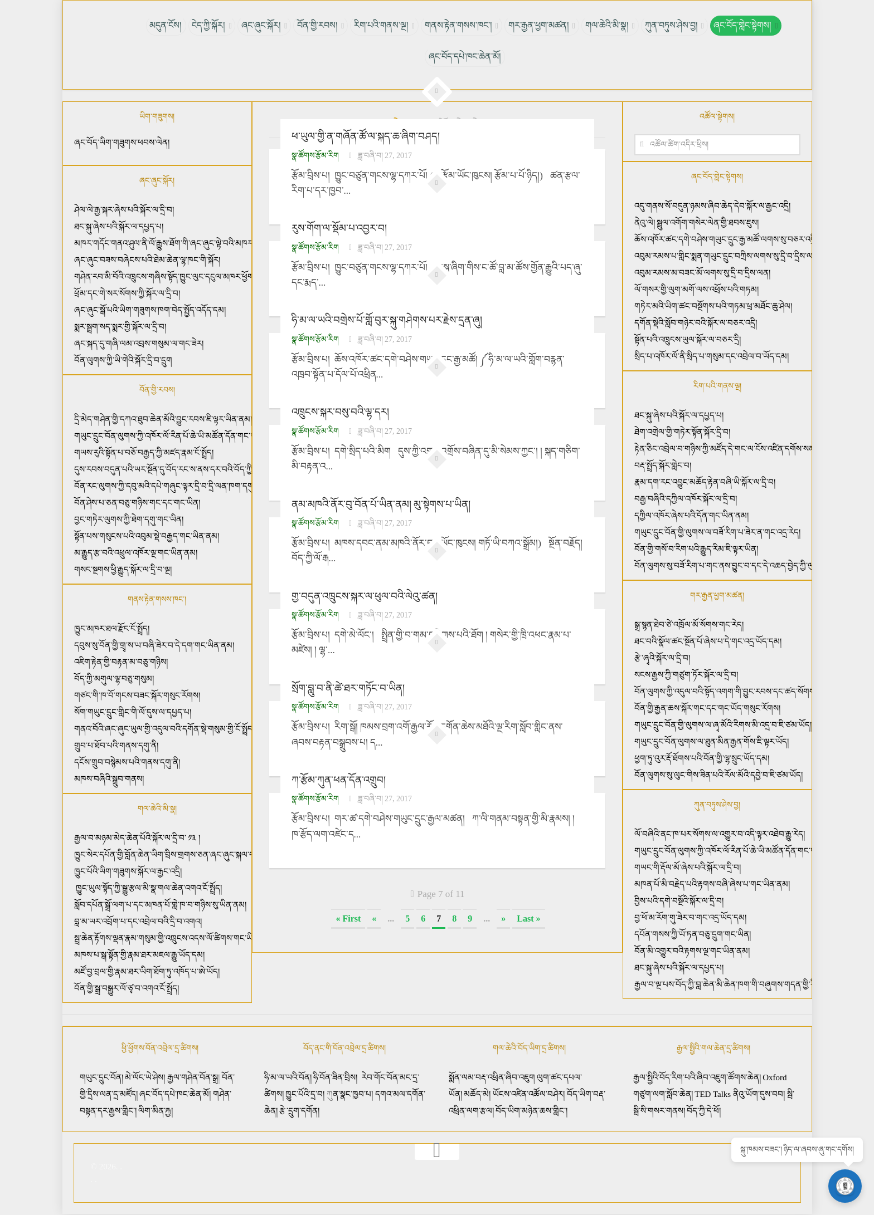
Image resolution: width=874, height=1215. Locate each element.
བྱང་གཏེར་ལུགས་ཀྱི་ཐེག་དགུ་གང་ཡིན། (128, 519)
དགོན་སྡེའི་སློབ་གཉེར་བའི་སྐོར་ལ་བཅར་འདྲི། (695, 323)
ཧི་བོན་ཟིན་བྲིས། (335, 1077)
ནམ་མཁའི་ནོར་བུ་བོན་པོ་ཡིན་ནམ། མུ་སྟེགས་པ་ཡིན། (381, 503)
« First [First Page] (348, 917)
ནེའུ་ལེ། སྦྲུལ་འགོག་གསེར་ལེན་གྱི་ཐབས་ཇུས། (696, 222)
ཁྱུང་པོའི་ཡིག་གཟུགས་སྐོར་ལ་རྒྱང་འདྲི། (128, 871)
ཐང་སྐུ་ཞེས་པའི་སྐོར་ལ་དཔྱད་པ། (118, 226)
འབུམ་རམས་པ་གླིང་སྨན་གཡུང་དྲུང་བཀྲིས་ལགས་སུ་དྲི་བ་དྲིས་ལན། (727, 256)
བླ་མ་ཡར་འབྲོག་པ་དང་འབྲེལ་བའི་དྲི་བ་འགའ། (138, 921)
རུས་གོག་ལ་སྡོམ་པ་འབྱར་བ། (339, 228)
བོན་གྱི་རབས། (319, 25)
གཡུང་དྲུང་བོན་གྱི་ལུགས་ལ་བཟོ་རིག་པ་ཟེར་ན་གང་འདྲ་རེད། (718, 532)
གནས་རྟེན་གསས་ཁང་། (458, 25)
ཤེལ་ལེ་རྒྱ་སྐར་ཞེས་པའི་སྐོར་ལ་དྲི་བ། (124, 209)
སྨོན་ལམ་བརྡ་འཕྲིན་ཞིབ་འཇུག (492, 1077)
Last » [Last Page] (528, 917)
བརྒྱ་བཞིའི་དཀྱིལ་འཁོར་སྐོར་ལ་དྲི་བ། (686, 498)
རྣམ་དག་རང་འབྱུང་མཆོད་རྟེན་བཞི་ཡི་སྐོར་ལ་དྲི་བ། (706, 482)
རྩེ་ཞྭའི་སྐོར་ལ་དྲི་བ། (662, 658)
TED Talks (713, 1094)
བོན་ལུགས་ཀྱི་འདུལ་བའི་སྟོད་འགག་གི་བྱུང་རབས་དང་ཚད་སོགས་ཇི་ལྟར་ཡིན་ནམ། (748, 691)
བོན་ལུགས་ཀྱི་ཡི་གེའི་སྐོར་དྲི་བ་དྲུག (123, 360)
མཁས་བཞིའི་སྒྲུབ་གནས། (109, 779)
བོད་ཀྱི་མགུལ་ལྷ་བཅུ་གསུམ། (114, 678)
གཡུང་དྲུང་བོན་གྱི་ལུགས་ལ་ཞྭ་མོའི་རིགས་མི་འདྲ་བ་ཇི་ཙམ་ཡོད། (723, 725)
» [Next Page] (503, 917)
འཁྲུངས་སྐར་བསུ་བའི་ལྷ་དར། (339, 411)
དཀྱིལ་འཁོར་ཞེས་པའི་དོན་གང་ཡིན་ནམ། (692, 515)
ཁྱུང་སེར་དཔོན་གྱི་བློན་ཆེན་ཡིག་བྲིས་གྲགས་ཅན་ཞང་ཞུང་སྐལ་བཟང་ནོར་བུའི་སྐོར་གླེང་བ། (198, 854)
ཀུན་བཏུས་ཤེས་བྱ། (667, 25)
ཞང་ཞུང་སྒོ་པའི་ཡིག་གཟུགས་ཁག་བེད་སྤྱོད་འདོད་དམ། (150, 310)
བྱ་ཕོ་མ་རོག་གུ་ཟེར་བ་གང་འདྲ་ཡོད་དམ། (690, 917)
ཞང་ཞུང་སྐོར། (264, 25)
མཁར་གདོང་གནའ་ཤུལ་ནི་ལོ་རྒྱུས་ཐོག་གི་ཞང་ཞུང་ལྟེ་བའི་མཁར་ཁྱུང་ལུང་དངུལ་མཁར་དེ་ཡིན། (205, 243)
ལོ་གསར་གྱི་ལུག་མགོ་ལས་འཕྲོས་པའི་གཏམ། (696, 289)
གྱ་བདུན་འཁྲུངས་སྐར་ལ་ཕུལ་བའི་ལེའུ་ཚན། (364, 595)
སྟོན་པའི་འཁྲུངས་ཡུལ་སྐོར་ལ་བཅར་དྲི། (687, 339)
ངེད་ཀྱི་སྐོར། (212, 25)
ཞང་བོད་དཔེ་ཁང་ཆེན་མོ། (465, 56)
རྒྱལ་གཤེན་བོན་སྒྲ (192, 1077)
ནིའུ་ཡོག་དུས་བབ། (759, 1094)
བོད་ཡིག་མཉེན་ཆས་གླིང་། (531, 1110)
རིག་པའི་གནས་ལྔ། (382, 25)
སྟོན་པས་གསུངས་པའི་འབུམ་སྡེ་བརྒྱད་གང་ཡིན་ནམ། (146, 536)
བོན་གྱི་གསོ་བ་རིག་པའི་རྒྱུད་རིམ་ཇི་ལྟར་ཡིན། (697, 549)
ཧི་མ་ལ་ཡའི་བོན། (289, 1077)
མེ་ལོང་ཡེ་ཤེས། (146, 1077)
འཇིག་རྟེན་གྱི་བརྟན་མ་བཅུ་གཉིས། (121, 662)
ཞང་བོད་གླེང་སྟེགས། (738, 25)
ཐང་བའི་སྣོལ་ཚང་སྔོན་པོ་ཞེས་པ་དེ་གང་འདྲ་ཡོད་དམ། (707, 641)
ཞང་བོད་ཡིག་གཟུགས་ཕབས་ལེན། (121, 142)
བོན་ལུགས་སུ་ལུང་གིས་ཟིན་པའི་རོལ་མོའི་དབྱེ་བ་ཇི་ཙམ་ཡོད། (718, 775)
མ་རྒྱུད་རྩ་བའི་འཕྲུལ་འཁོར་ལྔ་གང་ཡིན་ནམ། (135, 552)
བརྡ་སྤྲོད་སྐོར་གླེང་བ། (662, 465)
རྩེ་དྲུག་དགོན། (300, 1110)
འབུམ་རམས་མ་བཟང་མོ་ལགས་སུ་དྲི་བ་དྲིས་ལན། (702, 272)
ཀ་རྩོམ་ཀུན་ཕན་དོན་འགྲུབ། (338, 778)
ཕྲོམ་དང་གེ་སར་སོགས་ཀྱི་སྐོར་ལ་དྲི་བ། (127, 293)
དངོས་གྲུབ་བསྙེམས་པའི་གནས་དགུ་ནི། (127, 762)
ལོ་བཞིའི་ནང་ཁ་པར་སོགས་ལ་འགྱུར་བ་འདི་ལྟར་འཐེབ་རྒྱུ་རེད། (719, 834)
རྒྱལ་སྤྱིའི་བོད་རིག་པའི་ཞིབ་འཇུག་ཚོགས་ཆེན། (697, 1077)
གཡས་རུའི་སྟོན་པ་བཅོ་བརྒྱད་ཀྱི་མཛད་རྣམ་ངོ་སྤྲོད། (143, 452)
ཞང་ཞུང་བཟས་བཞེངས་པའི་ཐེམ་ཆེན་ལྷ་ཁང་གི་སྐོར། (147, 260)
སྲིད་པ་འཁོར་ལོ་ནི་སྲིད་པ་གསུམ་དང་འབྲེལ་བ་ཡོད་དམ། (711, 356)
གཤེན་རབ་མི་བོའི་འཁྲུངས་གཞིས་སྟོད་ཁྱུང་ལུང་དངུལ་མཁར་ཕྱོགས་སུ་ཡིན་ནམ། (184, 276)
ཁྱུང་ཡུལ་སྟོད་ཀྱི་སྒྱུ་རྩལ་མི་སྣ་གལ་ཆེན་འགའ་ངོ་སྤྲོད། (148, 888)
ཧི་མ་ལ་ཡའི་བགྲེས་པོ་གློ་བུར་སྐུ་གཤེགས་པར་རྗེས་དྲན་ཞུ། (386, 320)
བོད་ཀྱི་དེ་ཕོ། (704, 1110)
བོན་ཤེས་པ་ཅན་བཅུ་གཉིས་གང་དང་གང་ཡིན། (137, 502)
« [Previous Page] (374, 917)
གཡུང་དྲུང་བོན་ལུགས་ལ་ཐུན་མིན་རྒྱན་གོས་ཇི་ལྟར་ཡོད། (711, 741)
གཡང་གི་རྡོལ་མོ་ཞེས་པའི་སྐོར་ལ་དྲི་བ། (687, 867)
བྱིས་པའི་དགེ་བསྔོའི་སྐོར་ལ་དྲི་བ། (679, 900)
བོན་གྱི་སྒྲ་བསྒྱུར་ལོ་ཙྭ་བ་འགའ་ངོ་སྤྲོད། (126, 988)
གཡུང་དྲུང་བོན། (101, 1077)
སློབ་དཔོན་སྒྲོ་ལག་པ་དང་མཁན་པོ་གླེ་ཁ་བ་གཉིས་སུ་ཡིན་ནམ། (160, 904)
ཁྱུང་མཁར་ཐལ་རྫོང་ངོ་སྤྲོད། (111, 628)
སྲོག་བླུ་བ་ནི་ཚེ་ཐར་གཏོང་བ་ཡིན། (348, 687)
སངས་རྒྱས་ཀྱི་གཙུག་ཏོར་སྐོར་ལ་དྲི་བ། (686, 674)
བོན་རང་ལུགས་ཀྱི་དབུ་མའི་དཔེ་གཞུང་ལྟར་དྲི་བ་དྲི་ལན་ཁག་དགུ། (164, 486)
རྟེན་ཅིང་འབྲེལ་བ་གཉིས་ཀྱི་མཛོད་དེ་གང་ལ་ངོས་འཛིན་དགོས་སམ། (725, 448)
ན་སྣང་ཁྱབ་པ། (353, 1094)
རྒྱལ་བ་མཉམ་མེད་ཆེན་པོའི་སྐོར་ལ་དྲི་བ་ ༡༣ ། (137, 838)
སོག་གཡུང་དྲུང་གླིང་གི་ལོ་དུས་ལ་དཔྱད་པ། (132, 712)
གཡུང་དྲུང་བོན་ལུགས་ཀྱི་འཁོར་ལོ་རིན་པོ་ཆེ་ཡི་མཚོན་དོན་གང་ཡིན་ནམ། (175, 436)
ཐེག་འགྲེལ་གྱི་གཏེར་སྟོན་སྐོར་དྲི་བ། (682, 432)
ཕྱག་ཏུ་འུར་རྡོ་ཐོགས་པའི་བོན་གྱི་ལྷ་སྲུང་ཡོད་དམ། (701, 758)
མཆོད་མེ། (477, 1094)
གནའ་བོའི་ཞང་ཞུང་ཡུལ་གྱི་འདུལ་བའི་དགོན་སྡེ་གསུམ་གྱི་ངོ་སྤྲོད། (164, 728)
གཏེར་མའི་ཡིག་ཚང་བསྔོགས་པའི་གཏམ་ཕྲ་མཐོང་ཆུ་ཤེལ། (713, 306)
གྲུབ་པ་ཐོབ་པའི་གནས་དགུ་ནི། (116, 745)
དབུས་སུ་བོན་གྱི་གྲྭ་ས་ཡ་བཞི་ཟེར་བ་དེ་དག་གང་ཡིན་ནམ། (154, 645)
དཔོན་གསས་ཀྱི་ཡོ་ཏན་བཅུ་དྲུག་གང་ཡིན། (692, 934)
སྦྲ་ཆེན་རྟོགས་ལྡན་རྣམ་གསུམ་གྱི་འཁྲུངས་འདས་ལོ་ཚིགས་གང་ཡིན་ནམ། (173, 938)
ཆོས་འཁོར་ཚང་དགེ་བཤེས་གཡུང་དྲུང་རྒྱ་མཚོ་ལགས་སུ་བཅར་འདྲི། (725, 239)
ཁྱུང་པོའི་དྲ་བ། (304, 1094)
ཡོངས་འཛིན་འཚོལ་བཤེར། (530, 1094)
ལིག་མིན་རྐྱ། (155, 1110)
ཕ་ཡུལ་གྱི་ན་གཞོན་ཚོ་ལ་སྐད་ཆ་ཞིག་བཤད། (365, 136)
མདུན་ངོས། (170, 25)
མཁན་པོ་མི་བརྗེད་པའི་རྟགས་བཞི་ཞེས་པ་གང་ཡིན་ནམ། (712, 884)
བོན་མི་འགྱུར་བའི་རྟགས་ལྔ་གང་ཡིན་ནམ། (692, 951)
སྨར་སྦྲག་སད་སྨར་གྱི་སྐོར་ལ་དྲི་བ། (120, 326)
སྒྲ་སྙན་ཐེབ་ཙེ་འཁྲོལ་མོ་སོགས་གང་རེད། (689, 624)
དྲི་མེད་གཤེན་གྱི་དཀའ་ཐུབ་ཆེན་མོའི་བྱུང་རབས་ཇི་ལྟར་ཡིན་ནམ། (163, 419)
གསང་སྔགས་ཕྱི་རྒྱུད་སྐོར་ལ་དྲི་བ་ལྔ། (123, 569)
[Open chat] (846, 1187)
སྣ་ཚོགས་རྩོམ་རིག (315, 155)
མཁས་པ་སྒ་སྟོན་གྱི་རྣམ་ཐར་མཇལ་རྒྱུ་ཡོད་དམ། (139, 955)
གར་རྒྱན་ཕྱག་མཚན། (537, 25)
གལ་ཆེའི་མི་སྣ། (604, 25)
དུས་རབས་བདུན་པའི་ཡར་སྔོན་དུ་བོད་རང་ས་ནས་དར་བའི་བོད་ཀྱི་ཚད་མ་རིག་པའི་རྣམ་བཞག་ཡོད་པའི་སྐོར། (222, 469)
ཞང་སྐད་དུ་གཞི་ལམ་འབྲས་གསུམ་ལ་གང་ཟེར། (138, 343)
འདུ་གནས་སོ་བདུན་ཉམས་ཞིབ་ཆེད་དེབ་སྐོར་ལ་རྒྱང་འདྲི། (712, 206)
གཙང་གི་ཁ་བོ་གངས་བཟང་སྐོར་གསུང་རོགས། (137, 695)
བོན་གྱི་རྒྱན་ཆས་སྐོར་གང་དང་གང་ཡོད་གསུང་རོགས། (707, 708)
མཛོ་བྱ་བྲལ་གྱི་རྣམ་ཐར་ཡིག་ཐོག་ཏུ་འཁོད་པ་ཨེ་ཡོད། (147, 971)
